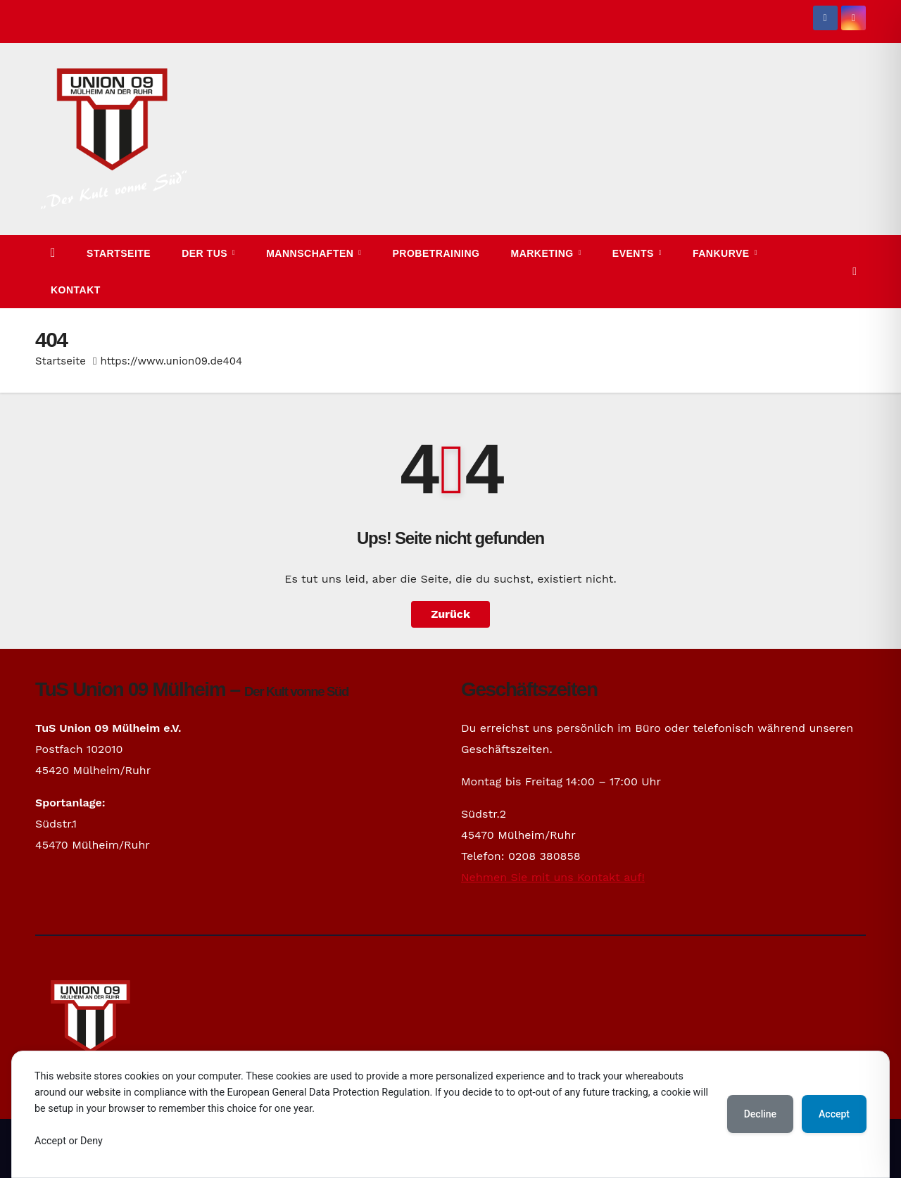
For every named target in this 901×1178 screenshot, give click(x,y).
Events (634, 253)
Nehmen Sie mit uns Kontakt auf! (553, 877)
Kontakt (76, 290)
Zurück (450, 614)
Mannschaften (311, 253)
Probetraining (436, 253)
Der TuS (206, 253)
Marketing (543, 253)
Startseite (119, 253)
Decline (760, 1114)
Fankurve (722, 253)
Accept (834, 1114)
